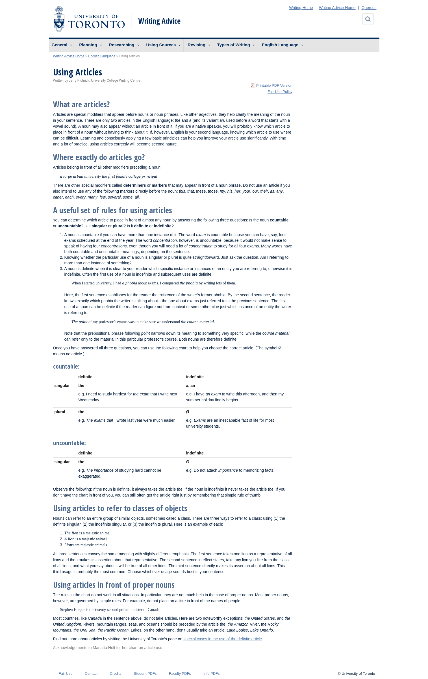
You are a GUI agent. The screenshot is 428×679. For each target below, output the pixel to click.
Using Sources (161, 44)
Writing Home (301, 7)
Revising (196, 44)
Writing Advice (159, 21)
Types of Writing (233, 44)
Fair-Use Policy (280, 92)
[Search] (368, 19)
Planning (88, 44)
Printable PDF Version (274, 85)
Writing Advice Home (337, 7)
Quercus (369, 7)
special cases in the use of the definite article (222, 639)
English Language (280, 44)
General (60, 44)
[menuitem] (62, 45)
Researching (121, 44)
